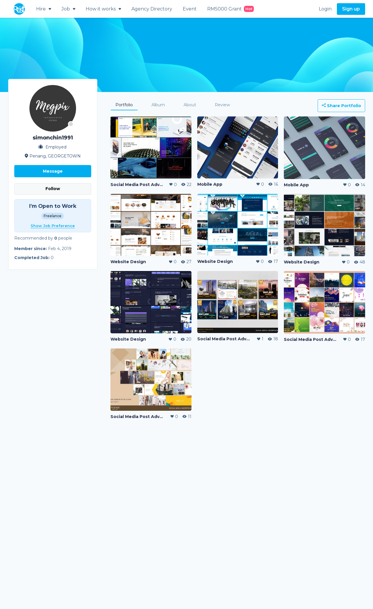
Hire (43, 9)
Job (68, 9)
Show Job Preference (53, 226)
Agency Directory (151, 9)
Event (190, 9)
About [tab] (190, 104)
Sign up (351, 9)
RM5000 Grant (230, 9)
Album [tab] (158, 104)
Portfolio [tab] (124, 104)
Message (53, 171)
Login (325, 9)
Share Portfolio (341, 105)
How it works (103, 9)
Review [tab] (222, 104)
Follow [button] (52, 188)
